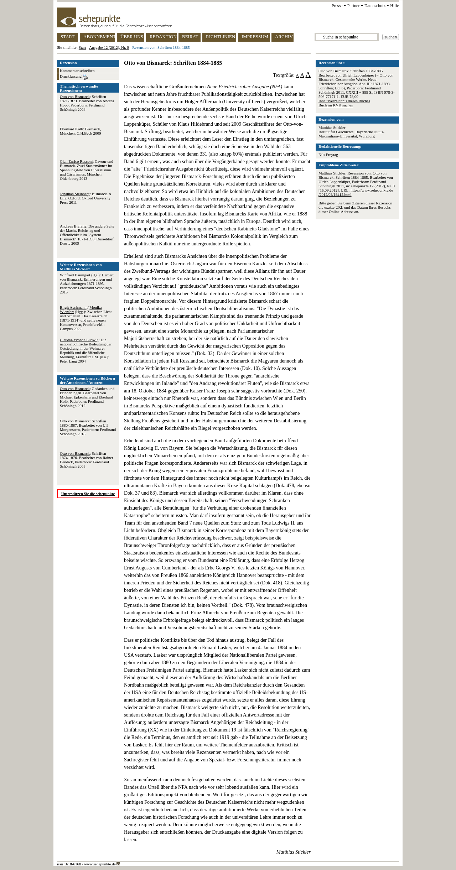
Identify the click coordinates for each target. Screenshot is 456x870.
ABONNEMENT (99, 36)
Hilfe (394, 5)
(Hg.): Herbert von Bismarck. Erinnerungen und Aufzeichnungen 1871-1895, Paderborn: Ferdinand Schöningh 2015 (87, 283)
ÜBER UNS (131, 36)
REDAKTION (163, 36)
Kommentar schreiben (77, 70)
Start (82, 47)
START (67, 36)
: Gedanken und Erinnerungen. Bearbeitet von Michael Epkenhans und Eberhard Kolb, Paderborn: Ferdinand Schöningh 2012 (87, 397)
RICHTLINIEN (220, 36)
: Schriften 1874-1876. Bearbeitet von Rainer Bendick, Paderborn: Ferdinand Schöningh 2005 (86, 459)
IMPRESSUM (255, 36)
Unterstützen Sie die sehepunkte (88, 493)
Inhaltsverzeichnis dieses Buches (344, 101)
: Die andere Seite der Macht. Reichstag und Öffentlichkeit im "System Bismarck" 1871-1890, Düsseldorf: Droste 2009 (87, 234)
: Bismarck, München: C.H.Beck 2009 (80, 131)
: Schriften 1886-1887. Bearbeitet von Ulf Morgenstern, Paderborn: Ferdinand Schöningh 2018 (88, 427)
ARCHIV (284, 36)
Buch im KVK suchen (335, 105)
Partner (353, 5)
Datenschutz (374, 5)
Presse (337, 5)
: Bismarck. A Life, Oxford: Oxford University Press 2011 (85, 198)
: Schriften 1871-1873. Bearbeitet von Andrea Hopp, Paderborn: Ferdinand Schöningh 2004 (87, 102)
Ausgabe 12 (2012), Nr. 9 (109, 47)
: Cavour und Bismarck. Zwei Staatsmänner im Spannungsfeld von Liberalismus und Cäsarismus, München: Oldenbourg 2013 (86, 170)
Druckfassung (74, 77)
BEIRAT (190, 36)
